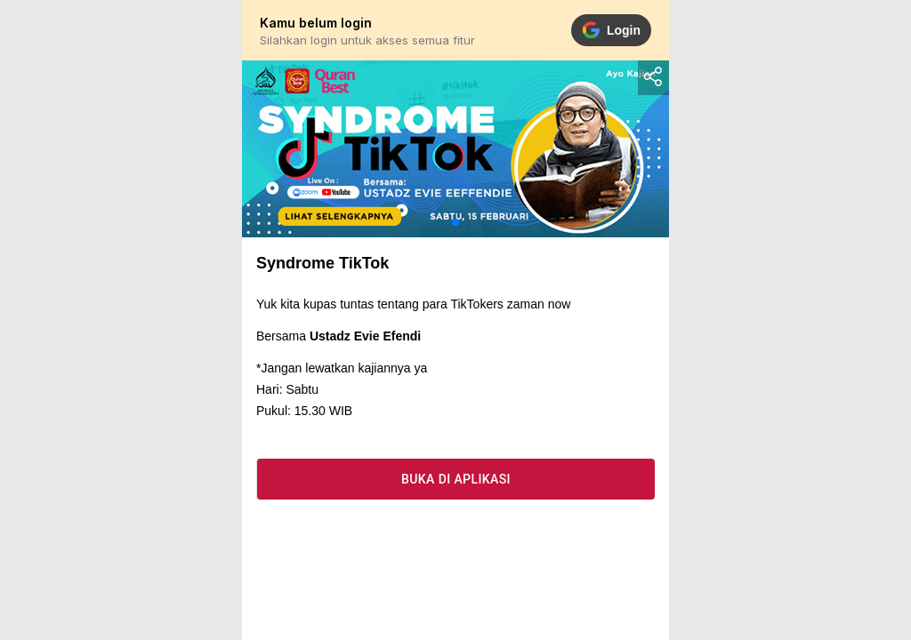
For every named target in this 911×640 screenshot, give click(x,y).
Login (611, 30)
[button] (455, 222)
